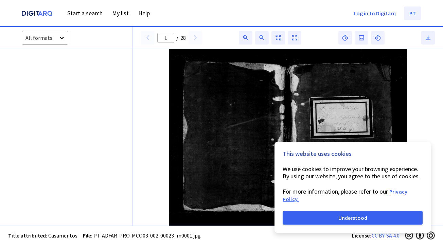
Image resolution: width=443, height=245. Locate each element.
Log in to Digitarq (375, 13)
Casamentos (62, 235)
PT (412, 13)
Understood (352, 217)
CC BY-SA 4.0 (386, 235)
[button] (44, 79)
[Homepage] (37, 14)
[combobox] (25, 38)
